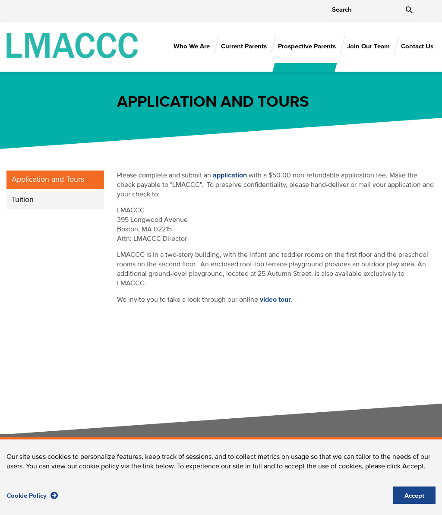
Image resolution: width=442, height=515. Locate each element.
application (230, 175)
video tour (275, 299)
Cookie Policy (32, 501)
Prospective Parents (307, 46)
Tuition (23, 200)
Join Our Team (368, 46)
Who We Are (192, 46)
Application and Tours (48, 179)
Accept (414, 501)
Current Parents (244, 46)
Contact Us (417, 46)
